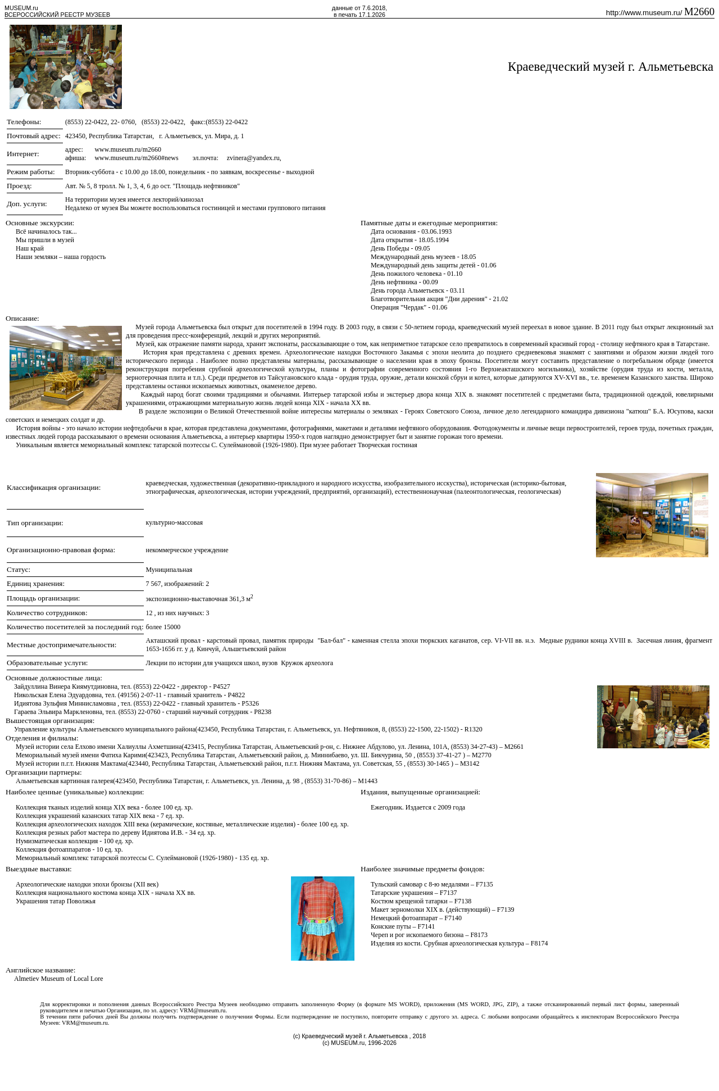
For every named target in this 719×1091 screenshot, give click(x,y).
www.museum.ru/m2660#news (136, 158)
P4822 (236, 695)
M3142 (470, 763)
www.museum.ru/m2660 (127, 149)
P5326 (250, 703)
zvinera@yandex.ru (253, 158)
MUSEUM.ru (21, 7)
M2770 (482, 755)
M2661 (514, 747)
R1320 (474, 729)
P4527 (221, 686)
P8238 (262, 712)
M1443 (367, 781)
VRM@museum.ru (203, 1010)
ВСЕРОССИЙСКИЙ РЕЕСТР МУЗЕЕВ (57, 14)
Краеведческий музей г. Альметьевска (610, 67)
